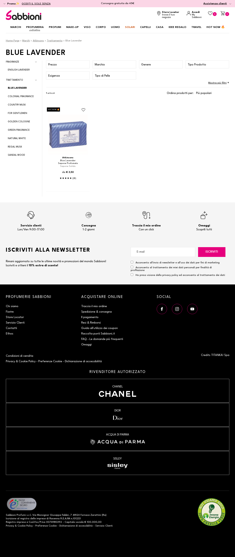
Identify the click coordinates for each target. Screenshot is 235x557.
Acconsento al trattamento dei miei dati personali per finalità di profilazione (171, 269)
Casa (160, 27)
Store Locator (15, 317)
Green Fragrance (19, 130)
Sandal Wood (16, 155)
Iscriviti (212, 251)
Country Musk (17, 105)
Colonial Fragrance (21, 96)
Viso (87, 27)
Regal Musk (15, 147)
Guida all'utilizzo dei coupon (99, 328)
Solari (130, 27)
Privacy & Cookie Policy (21, 361)
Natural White (17, 138)
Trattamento (55, 40)
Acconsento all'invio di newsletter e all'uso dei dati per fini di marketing (175, 262)
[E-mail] (163, 252)
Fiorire (10, 311)
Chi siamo (12, 306)
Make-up (72, 27)
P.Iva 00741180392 (51, 522)
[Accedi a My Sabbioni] (195, 15)
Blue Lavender (17, 88)
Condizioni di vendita (19, 356)
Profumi (55, 27)
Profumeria (35, 29)
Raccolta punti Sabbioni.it (98, 333)
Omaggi (86, 344)
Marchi (15, 27)
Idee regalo (177, 27)
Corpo (101, 27)
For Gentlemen (17, 113)
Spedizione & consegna (96, 311)
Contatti (11, 328)
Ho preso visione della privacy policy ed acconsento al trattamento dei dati (180, 275)
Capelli (145, 27)
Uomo (115, 27)
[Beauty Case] (212, 13)
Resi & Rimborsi (91, 322)
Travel (196, 27)
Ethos (9, 333)
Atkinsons (38, 40)
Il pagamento (89, 317)
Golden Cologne (19, 122)
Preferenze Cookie (50, 361)
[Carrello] (225, 13)
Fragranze (12, 62)
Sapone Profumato (68, 163)
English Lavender (19, 70)
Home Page (12, 40)
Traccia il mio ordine (94, 306)
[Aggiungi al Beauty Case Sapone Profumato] (83, 110)
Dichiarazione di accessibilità (83, 361)
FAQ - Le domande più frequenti (102, 339)
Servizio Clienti (15, 322)
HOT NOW (215, 27)
